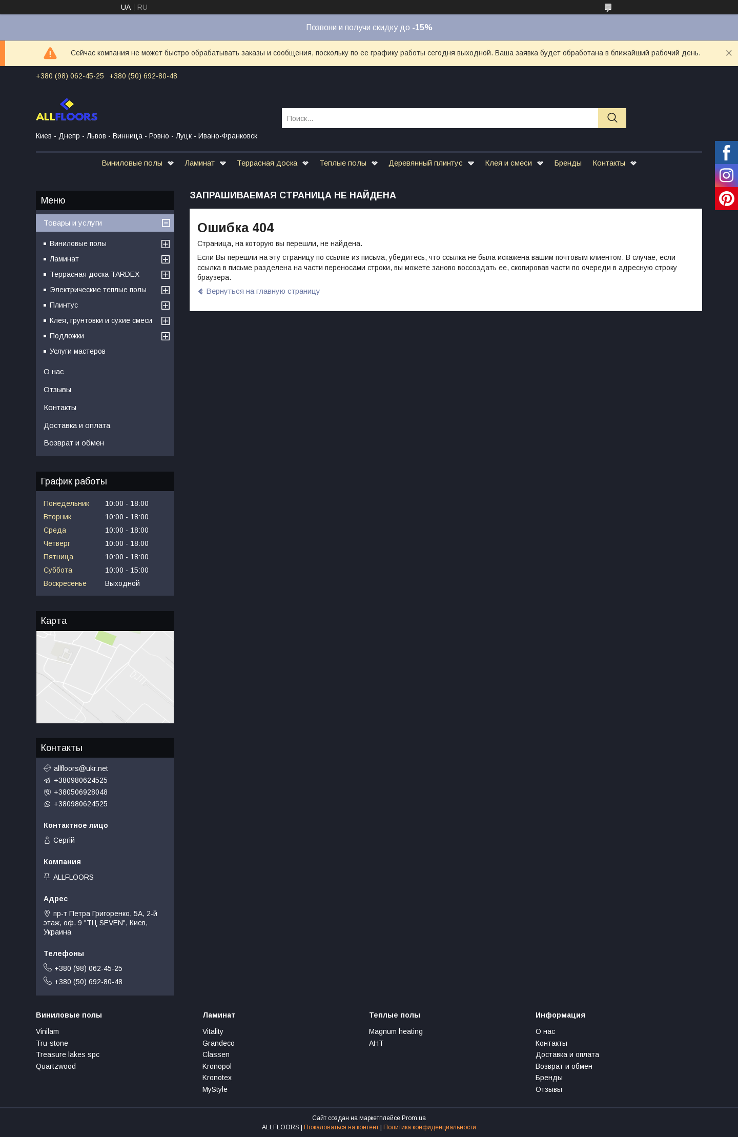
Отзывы (57, 389)
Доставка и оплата (77, 425)
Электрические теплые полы (98, 290)
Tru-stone (52, 1043)
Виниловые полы (131, 162)
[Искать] (612, 118)
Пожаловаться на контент (341, 1127)
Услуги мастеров (78, 351)
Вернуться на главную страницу (263, 291)
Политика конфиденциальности (429, 1127)
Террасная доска (267, 162)
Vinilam (47, 1031)
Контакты (608, 162)
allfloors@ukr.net (81, 768)
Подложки (67, 336)
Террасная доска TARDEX (94, 274)
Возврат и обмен (74, 442)
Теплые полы (342, 162)
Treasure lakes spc (67, 1054)
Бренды (568, 162)
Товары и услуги (73, 222)
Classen (216, 1054)
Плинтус (64, 305)
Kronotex (217, 1077)
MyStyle (215, 1089)
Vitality (212, 1031)
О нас (54, 371)
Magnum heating (396, 1031)
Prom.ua (414, 1118)
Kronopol (217, 1066)
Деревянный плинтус (425, 162)
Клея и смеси (508, 162)
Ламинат (199, 162)
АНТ (376, 1043)
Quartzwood (56, 1066)
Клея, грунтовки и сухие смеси (101, 320)
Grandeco (218, 1043)
